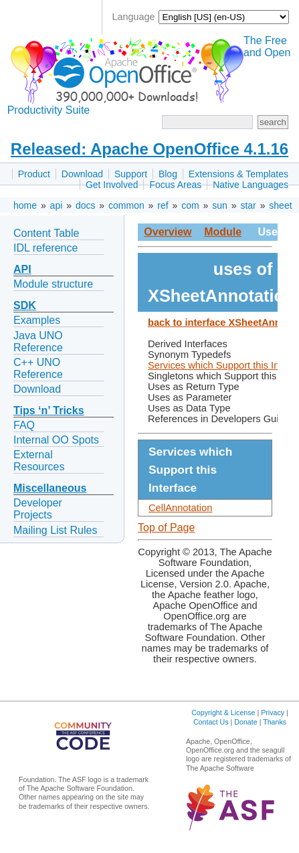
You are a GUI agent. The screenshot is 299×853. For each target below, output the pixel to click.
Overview (167, 232)
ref (162, 205)
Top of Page (166, 527)
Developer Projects (37, 508)
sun (219, 205)
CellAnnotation (180, 507)
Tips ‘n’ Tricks (48, 410)
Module (222, 232)
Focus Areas (175, 184)
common (126, 205)
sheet (280, 205)
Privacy (272, 712)
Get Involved (112, 184)
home (25, 205)
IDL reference (45, 248)
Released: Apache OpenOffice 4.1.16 (149, 149)
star (248, 205)
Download (82, 174)
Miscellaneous (49, 488)
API (22, 269)
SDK (24, 305)
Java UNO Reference (38, 341)
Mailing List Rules (55, 530)
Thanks (274, 722)
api (56, 205)
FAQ (24, 425)
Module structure (53, 284)
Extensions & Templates (238, 174)
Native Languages (250, 184)
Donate (245, 722)
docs (86, 205)
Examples (36, 320)
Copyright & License (223, 712)
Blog (168, 174)
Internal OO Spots (56, 440)
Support (130, 174)
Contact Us (211, 722)
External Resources (38, 460)
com (190, 205)
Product (34, 174)
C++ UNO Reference (38, 368)
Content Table (46, 233)
